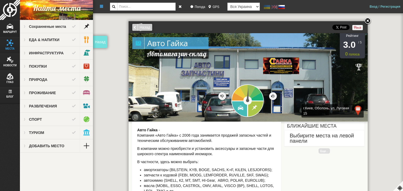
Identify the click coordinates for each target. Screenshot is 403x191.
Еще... (324, 151)
